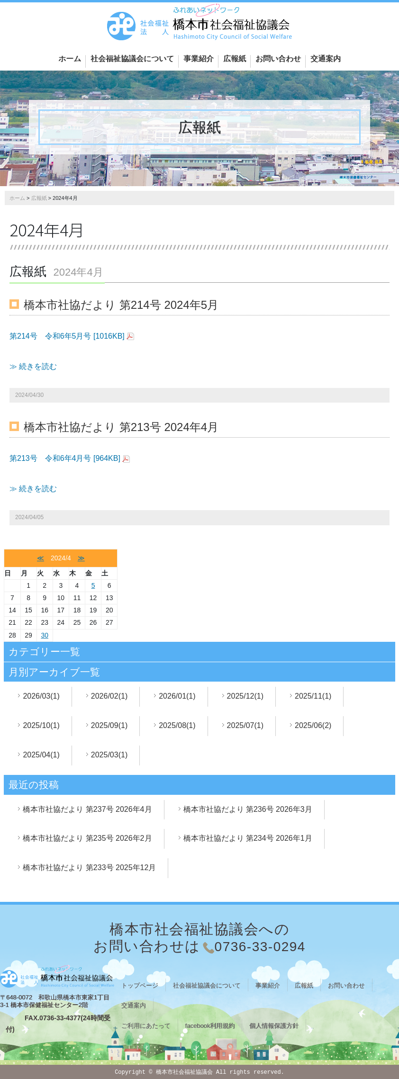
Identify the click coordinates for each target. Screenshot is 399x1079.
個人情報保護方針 (274, 1025)
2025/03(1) (109, 755)
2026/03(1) (41, 696)
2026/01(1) (177, 696)
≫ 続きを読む (33, 366)
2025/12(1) (245, 696)
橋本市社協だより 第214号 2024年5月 (121, 304)
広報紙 (234, 58)
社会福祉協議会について (132, 58)
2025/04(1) (41, 755)
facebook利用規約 (210, 1025)
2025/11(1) (313, 696)
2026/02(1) (109, 696)
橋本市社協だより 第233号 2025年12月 (89, 867)
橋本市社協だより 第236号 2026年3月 (247, 809)
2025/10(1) (41, 725)
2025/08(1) (177, 725)
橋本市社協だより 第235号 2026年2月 (87, 838)
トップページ (139, 985)
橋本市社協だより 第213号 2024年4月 (121, 427)
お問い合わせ (278, 58)
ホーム (69, 58)
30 (44, 635)
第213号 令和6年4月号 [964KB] (64, 458)
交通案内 (325, 58)
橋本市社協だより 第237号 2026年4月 (87, 809)
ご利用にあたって (146, 1025)
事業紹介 (198, 58)
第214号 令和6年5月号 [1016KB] (67, 336)
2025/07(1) (245, 725)
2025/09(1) (109, 725)
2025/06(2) (313, 725)
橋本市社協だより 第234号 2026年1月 (247, 838)
